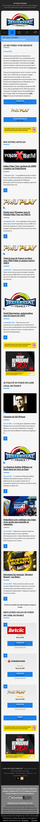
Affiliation (29, 773)
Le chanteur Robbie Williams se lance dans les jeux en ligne (17, 468)
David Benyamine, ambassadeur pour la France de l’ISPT (18, 314)
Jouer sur (20, 102)
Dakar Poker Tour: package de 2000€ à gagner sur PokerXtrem (19, 167)
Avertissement (20, 773)
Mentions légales (9, 773)
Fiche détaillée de (20, 119)
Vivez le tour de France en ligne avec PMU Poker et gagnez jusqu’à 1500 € (19, 260)
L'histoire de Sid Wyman (14, 416)
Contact (24, 775)
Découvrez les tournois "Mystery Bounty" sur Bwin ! (18, 575)
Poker (20, 718)
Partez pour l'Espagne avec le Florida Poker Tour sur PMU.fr (17, 213)
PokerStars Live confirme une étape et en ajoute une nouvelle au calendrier (19, 522)
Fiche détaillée (20, 647)
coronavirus (32, 68)
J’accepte (34, 820)
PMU (32, 63)
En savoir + (25, 820)
